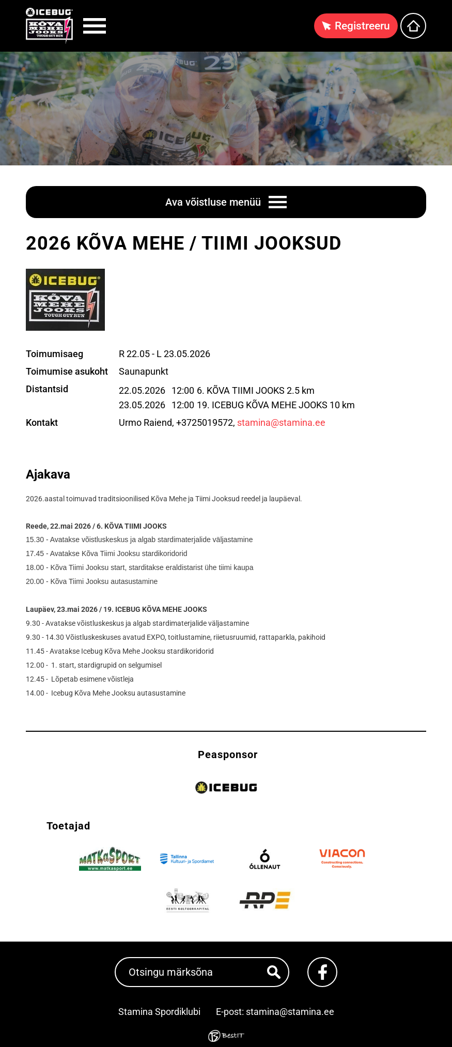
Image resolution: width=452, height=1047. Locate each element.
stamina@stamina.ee (281, 422)
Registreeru (362, 26)
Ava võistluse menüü (213, 202)
